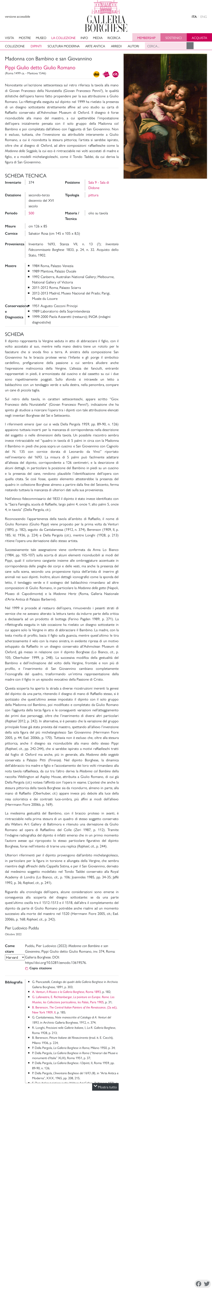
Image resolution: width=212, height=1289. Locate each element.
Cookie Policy (20, 1277)
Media (97, 37)
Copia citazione (38, 968)
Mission (146, 1215)
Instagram (164, 1275)
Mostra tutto (105, 1087)
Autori (133, 46)
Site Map (171, 1220)
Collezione (15, 46)
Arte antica (95, 46)
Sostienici (173, 37)
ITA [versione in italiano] (194, 17)
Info (84, 37)
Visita (9, 37)
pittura (93, 194)
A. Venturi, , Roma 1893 (66, 991)
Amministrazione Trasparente (185, 1210)
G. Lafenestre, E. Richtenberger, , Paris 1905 (73, 999)
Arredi (116, 46)
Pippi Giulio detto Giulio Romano (40, 67)
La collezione (63, 37)
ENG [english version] (203, 16)
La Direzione (150, 1210)
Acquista (199, 37)
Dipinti (36, 46)
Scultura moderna (64, 46)
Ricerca (113, 37)
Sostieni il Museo (176, 1215)
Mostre (25, 37)
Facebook (143, 1275)
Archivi (146, 1220)
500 (31, 212)
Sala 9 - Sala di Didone (98, 184)
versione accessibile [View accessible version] (17, 16)
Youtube (195, 1275)
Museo (41, 37)
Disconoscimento (39, 1275)
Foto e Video (172, 186)
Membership (146, 37)
